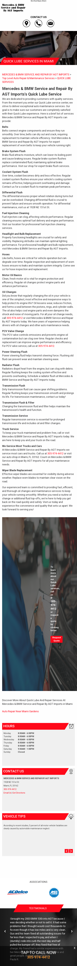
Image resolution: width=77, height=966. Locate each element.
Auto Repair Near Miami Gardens (20, 711)
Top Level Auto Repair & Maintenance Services (28, 78)
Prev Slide (67, 851)
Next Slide (71, 851)
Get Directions (19, 793)
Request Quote (56, 639)
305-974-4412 (15, 317)
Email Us (7, 793)
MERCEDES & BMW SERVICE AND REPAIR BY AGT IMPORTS (35, 74)
